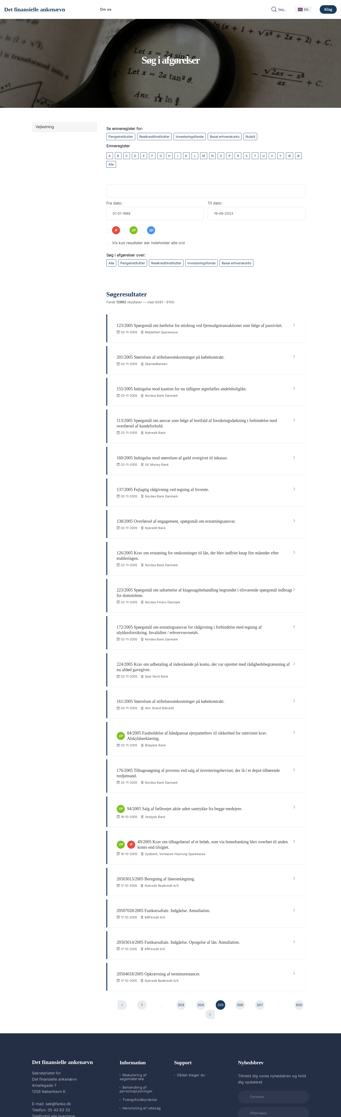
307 (260, 891)
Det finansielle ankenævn (34, 9)
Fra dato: (114, 203)
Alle (111, 164)
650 (299, 891)
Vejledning (45, 126)
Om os (105, 9)
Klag (328, 9)
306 (240, 891)
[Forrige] (122, 891)
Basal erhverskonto (224, 137)
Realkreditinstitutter (154, 137)
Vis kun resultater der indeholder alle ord (148, 243)
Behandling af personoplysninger (136, 975)
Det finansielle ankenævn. (155, 1101)
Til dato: (215, 203)
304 (200, 891)
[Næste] (210, 900)
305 (220, 891)
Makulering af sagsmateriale (133, 963)
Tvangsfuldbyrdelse (139, 985)
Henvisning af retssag (141, 994)
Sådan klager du (191, 961)
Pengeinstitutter (120, 137)
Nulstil (250, 137)
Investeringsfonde (190, 137)
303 (181, 891)
